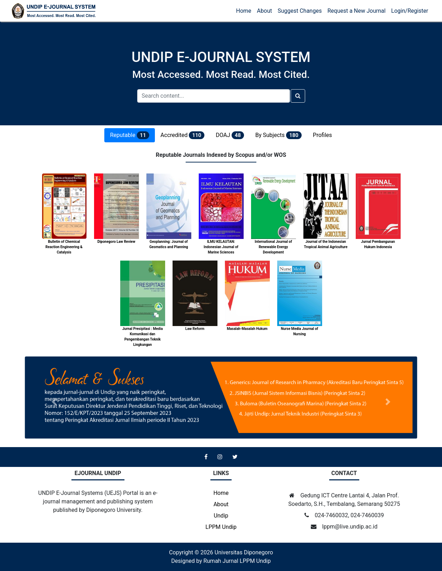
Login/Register (409, 10)
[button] (54, 401)
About (264, 10)
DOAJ (230, 135)
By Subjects (278, 135)
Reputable (129, 135)
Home (243, 10)
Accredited (182, 135)
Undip (221, 515)
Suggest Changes (300, 10)
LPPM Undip (221, 527)
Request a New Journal (356, 10)
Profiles (322, 135)
